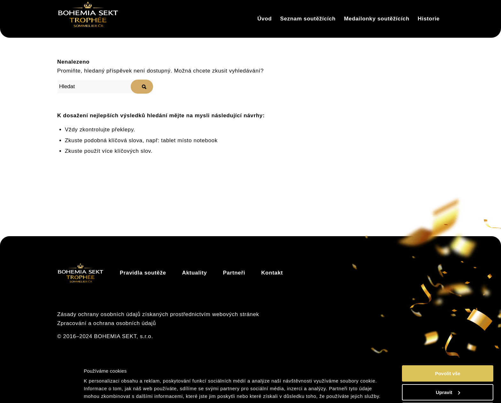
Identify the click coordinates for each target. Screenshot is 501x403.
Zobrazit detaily (103, 390)
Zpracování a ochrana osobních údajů (106, 323)
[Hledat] (105, 87)
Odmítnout (447, 387)
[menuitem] (264, 19)
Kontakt (272, 273)
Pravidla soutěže (143, 273)
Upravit (448, 368)
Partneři (234, 273)
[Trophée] (88, 19)
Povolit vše (447, 350)
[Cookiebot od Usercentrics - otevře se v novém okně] (41, 390)
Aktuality (194, 273)
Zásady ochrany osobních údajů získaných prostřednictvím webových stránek (158, 314)
